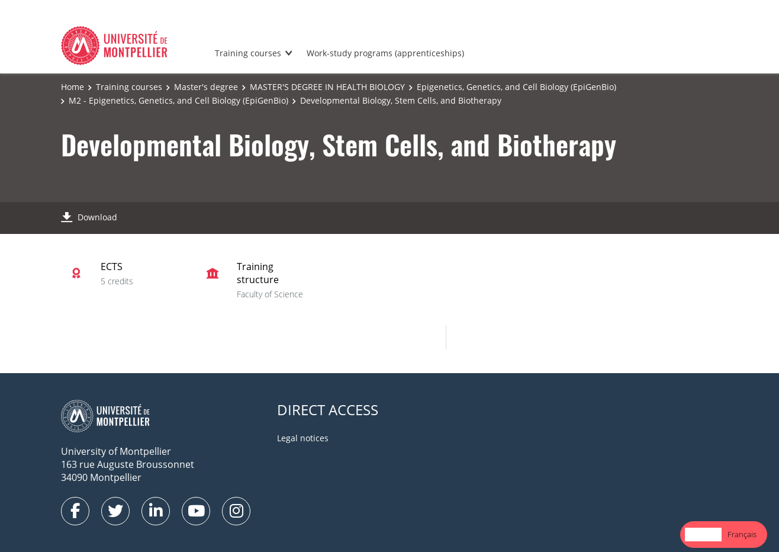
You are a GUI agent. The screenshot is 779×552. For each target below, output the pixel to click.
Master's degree (206, 86)
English (703, 534)
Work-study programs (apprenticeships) (385, 53)
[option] (742, 534)
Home (72, 86)
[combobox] (703, 534)
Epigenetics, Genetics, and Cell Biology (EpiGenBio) (516, 86)
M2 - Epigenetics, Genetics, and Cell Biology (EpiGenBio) (178, 100)
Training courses (248, 53)
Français (742, 534)
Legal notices (303, 438)
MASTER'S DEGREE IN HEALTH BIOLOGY (327, 86)
